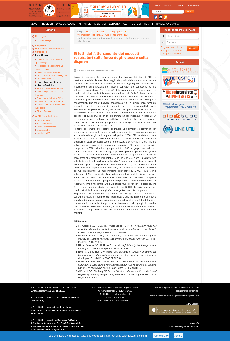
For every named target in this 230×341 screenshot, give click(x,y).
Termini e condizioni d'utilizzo (162, 296)
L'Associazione (65, 23)
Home (157, 5)
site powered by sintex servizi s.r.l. (184, 326)
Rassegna (40, 36)
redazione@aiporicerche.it (187, 291)
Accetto (178, 335)
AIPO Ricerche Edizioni (47, 116)
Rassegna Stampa (167, 23)
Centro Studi (132, 23)
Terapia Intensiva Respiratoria (50, 88)
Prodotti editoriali (44, 123)
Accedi (192, 48)
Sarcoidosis (41, 52)
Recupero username (171, 50)
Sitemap (168, 5)
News (33, 23)
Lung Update (42, 55)
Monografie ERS (44, 130)
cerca (189, 11)
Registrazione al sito (171, 47)
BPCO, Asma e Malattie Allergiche (52, 75)
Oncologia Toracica (45, 79)
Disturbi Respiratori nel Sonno (50, 72)
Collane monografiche (46, 127)
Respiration (41, 45)
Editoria (114, 23)
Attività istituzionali (92, 23)
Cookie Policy (161, 335)
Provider (47, 23)
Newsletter (193, 5)
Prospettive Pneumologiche (49, 48)
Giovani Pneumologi (45, 111)
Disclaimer (194, 296)
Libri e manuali (43, 120)
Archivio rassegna (44, 40)
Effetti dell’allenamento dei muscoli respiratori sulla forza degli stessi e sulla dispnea (111, 57)
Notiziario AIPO (43, 133)
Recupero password (171, 53)
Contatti (180, 5)
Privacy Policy (182, 296)
